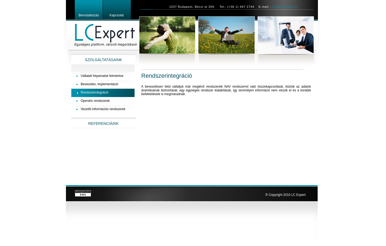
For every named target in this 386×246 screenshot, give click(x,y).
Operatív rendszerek (95, 101)
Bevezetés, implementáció (99, 84)
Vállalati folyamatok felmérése (102, 76)
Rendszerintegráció (94, 92)
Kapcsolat (117, 15)
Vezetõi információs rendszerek (103, 109)
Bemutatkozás (89, 15)
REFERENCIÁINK (103, 123)
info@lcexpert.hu (284, 6)
